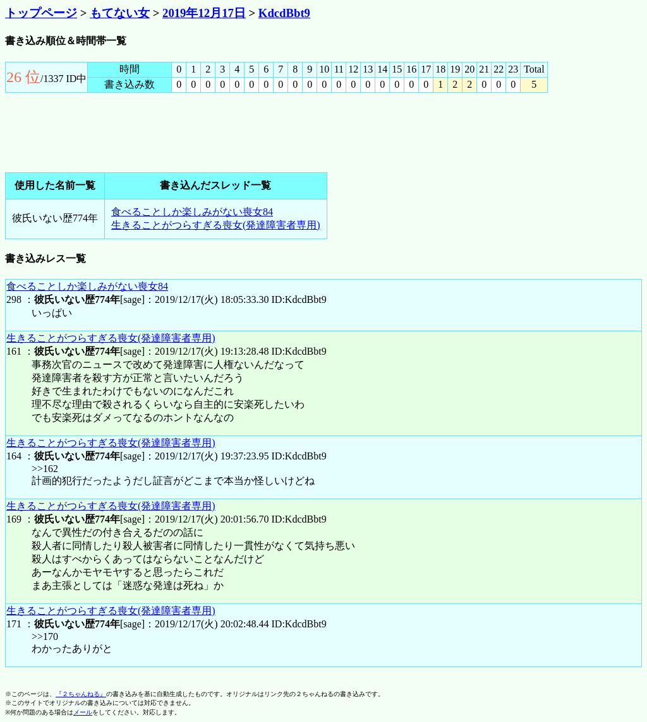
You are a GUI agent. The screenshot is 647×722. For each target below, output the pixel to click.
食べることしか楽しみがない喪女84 (192, 211)
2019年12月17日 (204, 13)
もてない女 (120, 13)
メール (82, 712)
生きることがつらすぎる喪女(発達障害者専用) (215, 225)
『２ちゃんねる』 (81, 693)
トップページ (41, 13)
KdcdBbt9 (284, 13)
